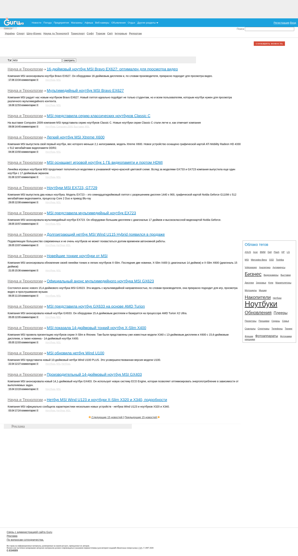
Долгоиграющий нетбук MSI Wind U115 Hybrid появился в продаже (106, 234)
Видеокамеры (271, 275)
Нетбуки (60, 245)
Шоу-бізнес (34, 33)
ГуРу (140, 548)
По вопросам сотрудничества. (25, 539)
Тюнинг (288, 328)
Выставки (79, 126)
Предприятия (61, 22)
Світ (110, 33)
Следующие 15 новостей (106, 417)
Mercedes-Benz (259, 259)
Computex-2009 (64, 126)
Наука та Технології (56, 33)
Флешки (249, 336)
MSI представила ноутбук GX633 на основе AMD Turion (96, 306)
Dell (270, 252)
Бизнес (253, 274)
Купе (270, 282)
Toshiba (280, 259)
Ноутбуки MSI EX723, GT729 (72, 188)
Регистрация (281, 22)
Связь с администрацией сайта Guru (29, 532)
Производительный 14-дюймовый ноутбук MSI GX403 (94, 374)
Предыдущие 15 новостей (142, 417)
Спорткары (263, 328)
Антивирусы (279, 267)
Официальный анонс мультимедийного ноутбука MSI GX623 (100, 281)
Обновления (258, 312)
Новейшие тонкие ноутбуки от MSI (77, 256)
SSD (271, 259)
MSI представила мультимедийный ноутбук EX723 (91, 213)
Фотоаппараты (266, 336)
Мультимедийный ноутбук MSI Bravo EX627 (85, 90)
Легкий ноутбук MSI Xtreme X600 (75, 137)
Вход (293, 22)
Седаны (275, 321)
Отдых (131, 22)
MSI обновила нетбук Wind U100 (75, 353)
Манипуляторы (283, 282)
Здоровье (261, 282)
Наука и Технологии (25, 69)
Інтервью (121, 33)
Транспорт (78, 33)
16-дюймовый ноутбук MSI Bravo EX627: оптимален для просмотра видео (112, 69)
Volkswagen (251, 267)
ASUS (248, 252)
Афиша (89, 22)
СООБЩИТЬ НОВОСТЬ (269, 43)
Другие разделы (147, 22)
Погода (47, 22)
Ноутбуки (50, 80)
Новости (36, 22)
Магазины (77, 22)
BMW (263, 252)
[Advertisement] (149, 8)
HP (283, 252)
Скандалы (250, 328)
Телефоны (277, 328)
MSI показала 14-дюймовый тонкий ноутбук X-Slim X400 (96, 328)
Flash (276, 252)
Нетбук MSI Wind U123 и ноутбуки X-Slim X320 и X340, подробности (107, 400)
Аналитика (264, 267)
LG (288, 252)
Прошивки (264, 321)
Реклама (12, 535)
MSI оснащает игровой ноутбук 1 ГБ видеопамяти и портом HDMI (105, 162)
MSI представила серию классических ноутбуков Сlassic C (98, 116)
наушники (250, 339)
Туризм (100, 33)
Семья (285, 321)
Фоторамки (286, 336)
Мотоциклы (251, 290)
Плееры (280, 313)
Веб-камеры (102, 22)
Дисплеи (249, 282)
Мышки (262, 290)
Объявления (118, 22)
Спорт (21, 33)
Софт (90, 33)
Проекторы (250, 321)
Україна (10, 33)
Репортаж (135, 33)
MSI (58, 80)
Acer (255, 252)
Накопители (258, 297)
